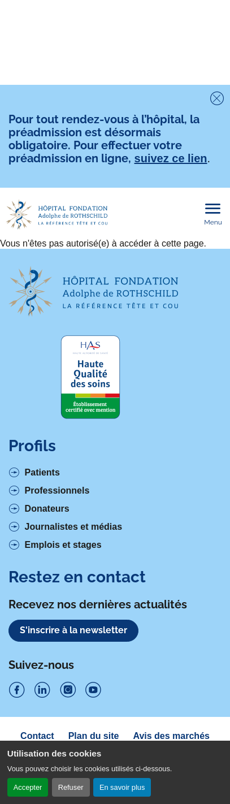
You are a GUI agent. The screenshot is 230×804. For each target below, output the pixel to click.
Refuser (71, 787)
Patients (42, 472)
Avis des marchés (171, 736)
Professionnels (57, 490)
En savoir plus (122, 787)
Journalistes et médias (74, 526)
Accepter (28, 787)
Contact (37, 736)
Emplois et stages (63, 545)
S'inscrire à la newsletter (73, 630)
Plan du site (93, 736)
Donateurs (47, 508)
